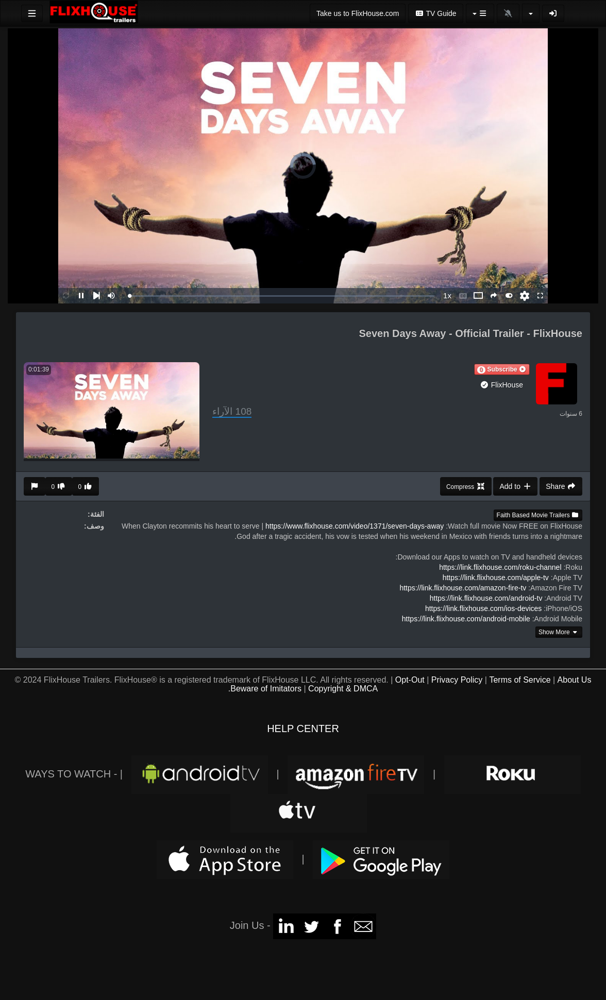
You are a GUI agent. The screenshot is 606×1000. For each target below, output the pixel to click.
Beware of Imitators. (264, 688)
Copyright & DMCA (343, 688)
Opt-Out (410, 679)
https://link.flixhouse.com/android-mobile (466, 619)
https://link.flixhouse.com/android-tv (486, 598)
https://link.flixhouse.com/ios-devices (483, 608)
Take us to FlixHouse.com (357, 13)
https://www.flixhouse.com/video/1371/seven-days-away (354, 526)
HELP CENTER (303, 728)
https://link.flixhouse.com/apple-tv (496, 577)
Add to (515, 486)
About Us (575, 679)
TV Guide (435, 13)
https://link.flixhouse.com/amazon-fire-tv (462, 588)
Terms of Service (519, 679)
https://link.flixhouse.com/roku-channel (500, 567)
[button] (502, 369)
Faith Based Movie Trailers (538, 515)
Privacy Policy (457, 679)
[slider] (281, 296)
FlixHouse (501, 385)
